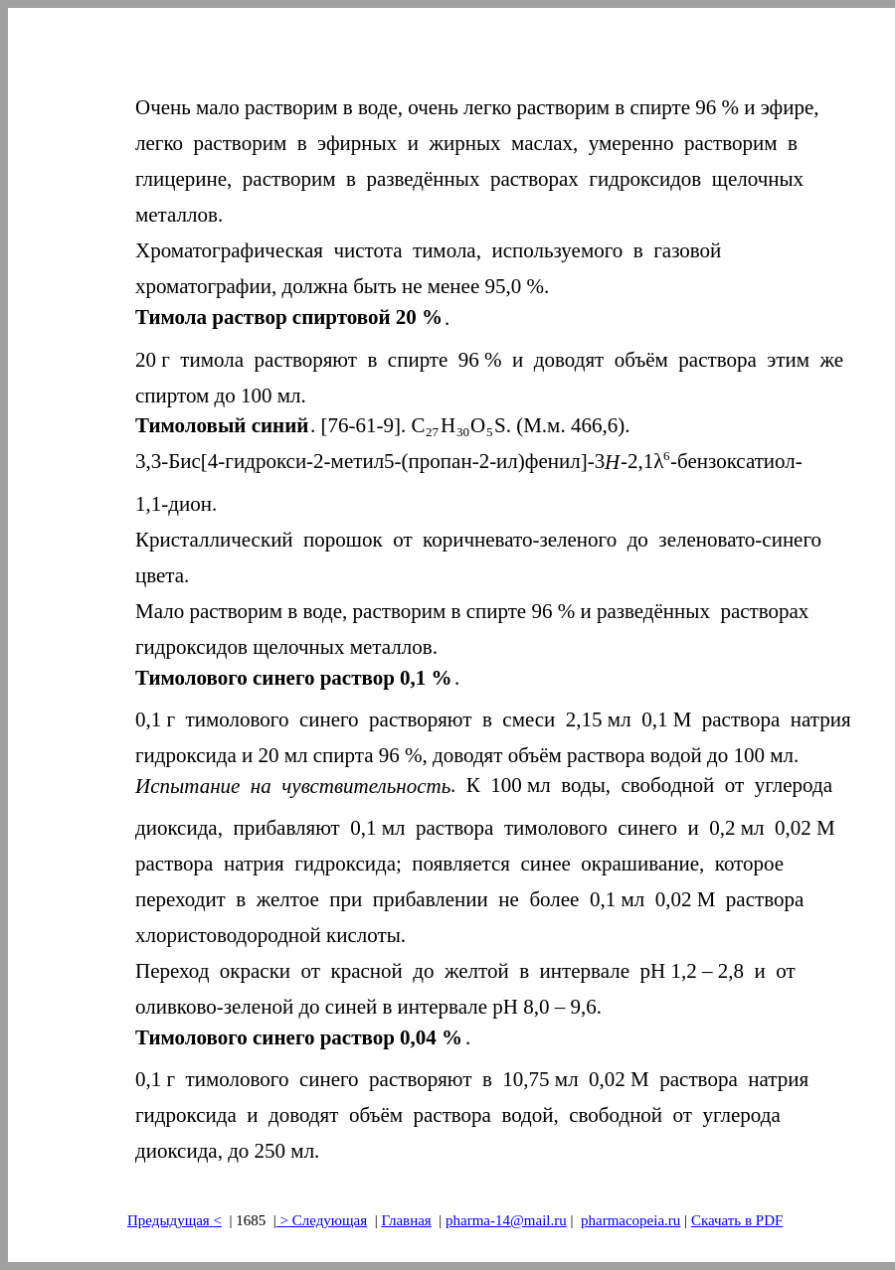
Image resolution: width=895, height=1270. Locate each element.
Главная (406, 1220)
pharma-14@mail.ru (506, 1220)
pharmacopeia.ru (630, 1220)
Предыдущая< (174, 1220)
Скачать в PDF (737, 1220)
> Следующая (321, 1220)
